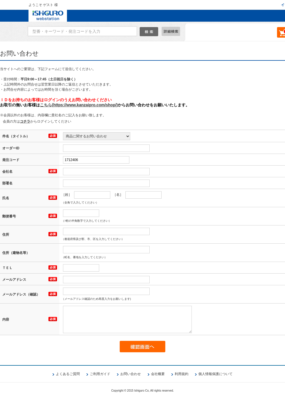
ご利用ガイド (100, 374)
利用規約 (181, 374)
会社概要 (158, 374)
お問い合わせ (130, 374)
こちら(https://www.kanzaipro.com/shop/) (79, 105)
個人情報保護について (215, 374)
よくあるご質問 (68, 374)
